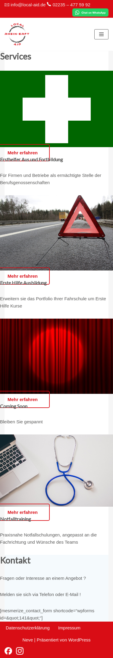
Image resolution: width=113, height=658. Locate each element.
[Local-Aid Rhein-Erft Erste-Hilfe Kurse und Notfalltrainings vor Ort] (17, 34)
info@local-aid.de (28, 4)
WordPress (79, 639)
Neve (27, 639)
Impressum (69, 627)
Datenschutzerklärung (28, 627)
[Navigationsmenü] (101, 34)
